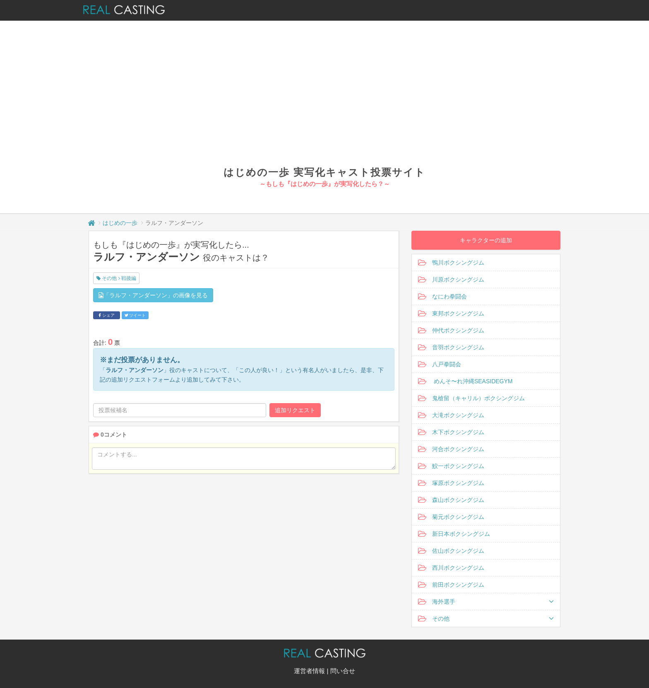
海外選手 (486, 601)
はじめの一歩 (120, 223)
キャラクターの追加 (486, 240)
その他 (486, 618)
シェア (107, 315)
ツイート (135, 315)
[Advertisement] (324, 103)
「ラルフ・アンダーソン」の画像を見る (153, 295)
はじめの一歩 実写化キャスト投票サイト (324, 172)
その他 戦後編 (116, 278)
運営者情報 (309, 670)
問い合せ (342, 670)
